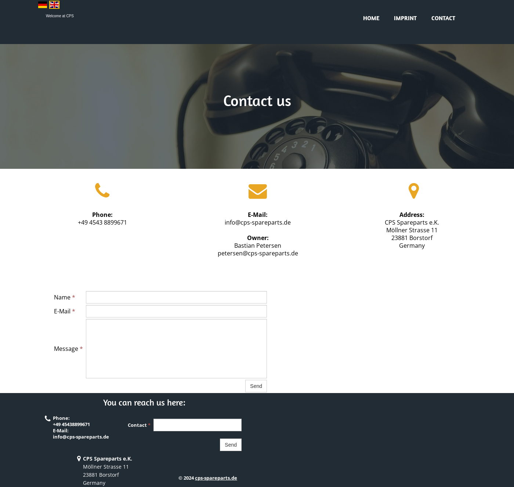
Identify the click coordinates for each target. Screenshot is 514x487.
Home (371, 18)
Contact (443, 18)
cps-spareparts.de (216, 478)
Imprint (405, 18)
